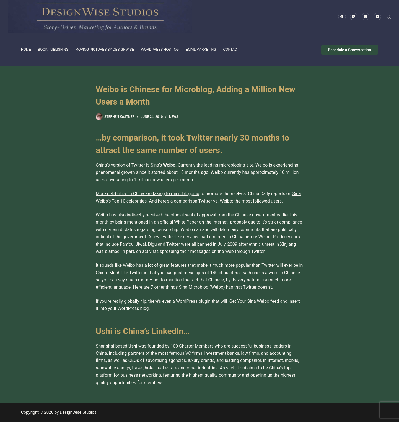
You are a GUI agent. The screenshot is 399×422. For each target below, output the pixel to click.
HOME (26, 49)
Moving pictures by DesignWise (105, 49)
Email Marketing (201, 49)
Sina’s (157, 165)
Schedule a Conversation (349, 50)
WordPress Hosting (160, 49)
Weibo (169, 165)
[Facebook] (342, 16)
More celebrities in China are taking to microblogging (147, 193)
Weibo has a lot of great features (155, 265)
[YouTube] (377, 16)
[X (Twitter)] (354, 16)
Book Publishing (53, 49)
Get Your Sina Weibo (249, 301)
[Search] (389, 17)
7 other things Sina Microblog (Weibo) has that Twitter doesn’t (211, 287)
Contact (231, 49)
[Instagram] (365, 16)
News (173, 117)
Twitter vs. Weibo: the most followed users (240, 201)
